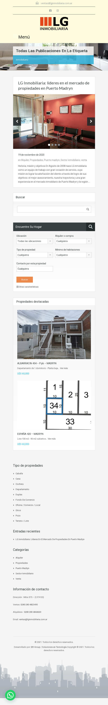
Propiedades (36, 160)
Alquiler (25, 160)
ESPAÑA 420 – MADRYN (30, 433)
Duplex (19, 494)
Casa (18, 479)
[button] (2, 698)
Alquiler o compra (64, 236)
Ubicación (21, 236)
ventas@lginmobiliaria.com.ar (56, 3)
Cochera (20, 484)
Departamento (22, 489)
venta (84, 160)
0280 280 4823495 (29, 604)
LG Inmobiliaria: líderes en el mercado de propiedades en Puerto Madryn (50, 539)
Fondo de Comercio (25, 500)
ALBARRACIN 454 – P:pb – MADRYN (36, 363)
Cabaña (19, 473)
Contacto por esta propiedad (31, 263)
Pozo (18, 515)
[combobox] (34, 241)
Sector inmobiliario (70, 160)
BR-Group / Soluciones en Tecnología (49, 647)
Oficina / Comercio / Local (28, 505)
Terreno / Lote (22, 521)
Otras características (27, 287)
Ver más (64, 368)
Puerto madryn (52, 160)
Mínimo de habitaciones (67, 249)
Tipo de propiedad (25, 249)
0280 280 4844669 (32, 612)
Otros (18, 510)
